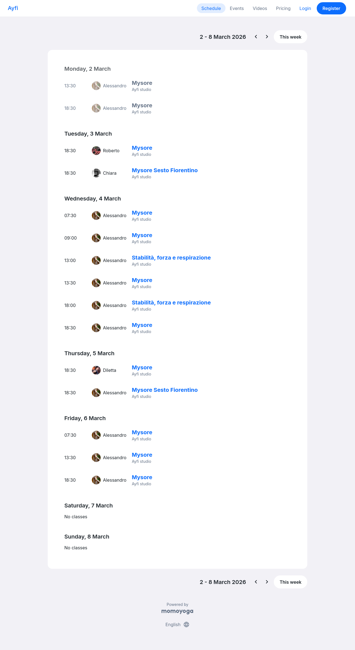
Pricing (283, 8)
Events (237, 8)
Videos (260, 8)
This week (290, 37)
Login (305, 8)
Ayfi (13, 8)
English (177, 624)
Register (331, 8)
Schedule (211, 8)
